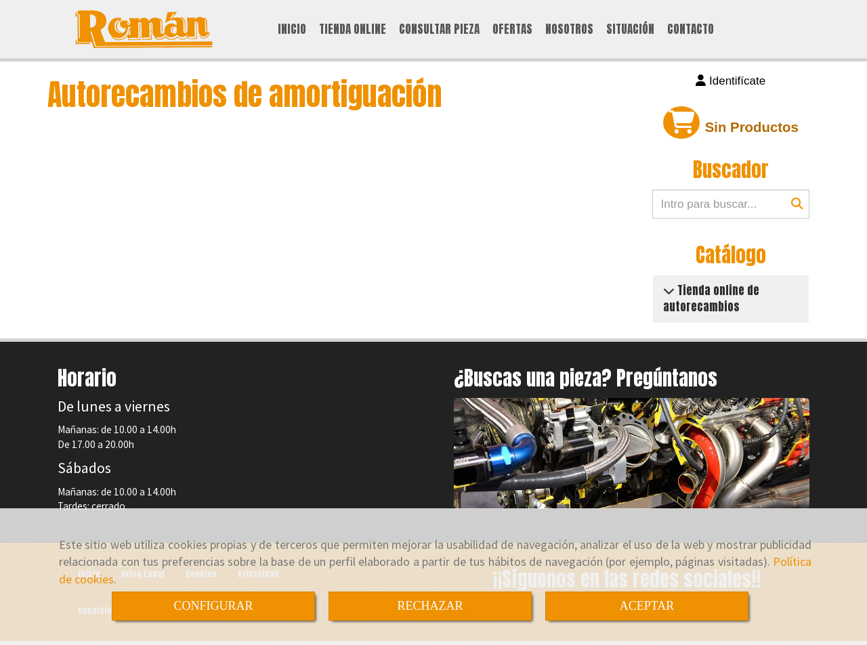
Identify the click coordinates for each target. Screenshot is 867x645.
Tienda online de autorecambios (711, 300)
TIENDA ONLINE (352, 30)
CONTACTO (690, 30)
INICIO (292, 30)
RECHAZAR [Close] (430, 606)
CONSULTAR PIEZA (439, 30)
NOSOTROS (569, 30)
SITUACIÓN (630, 30)
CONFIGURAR (213, 606)
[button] (731, 83)
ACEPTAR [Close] (647, 606)
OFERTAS (512, 30)
